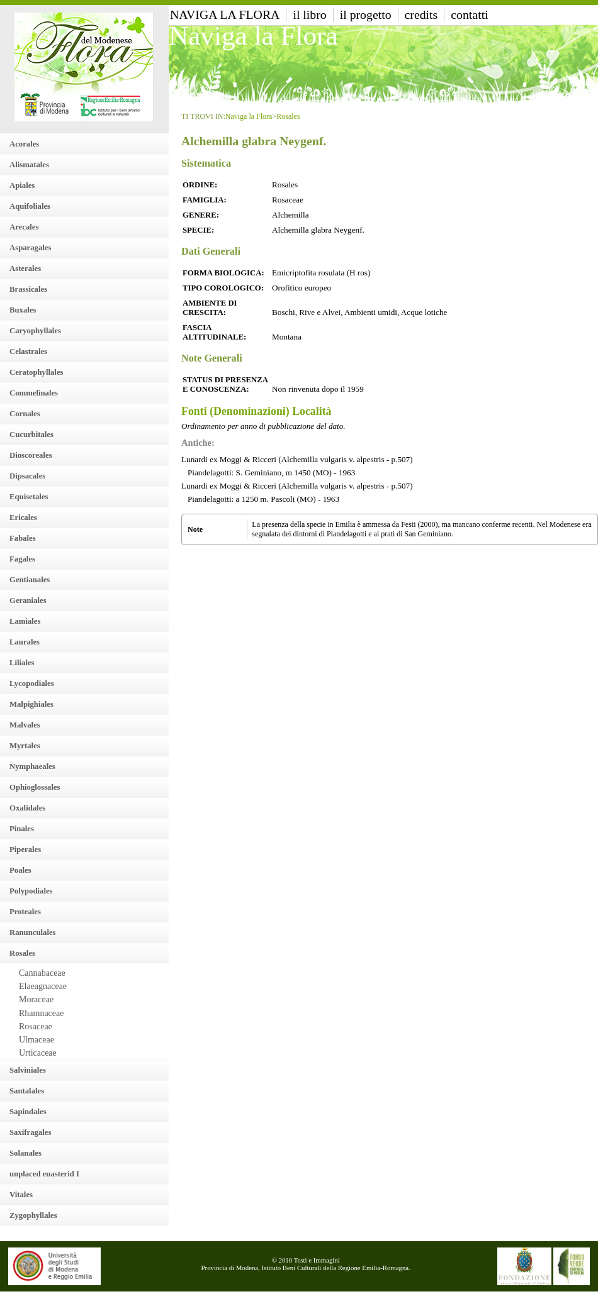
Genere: (201, 215)
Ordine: (200, 184)
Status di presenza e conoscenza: (225, 384)
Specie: (198, 230)
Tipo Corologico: (223, 288)
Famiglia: (205, 200)
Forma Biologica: (223, 272)
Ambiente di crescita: (210, 308)
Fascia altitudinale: (214, 332)
